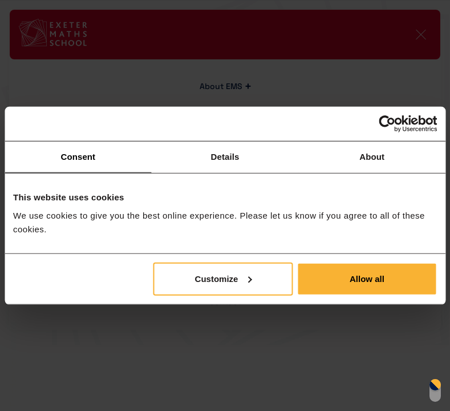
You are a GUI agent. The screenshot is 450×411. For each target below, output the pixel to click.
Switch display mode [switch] (435, 390)
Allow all (367, 278)
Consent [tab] (77, 157)
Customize (223, 278)
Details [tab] (225, 157)
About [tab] (371, 157)
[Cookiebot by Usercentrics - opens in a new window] (387, 123)
